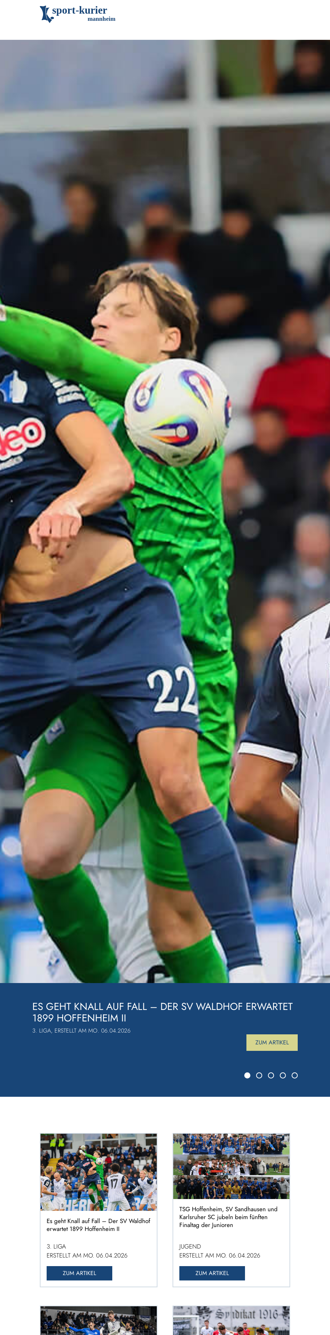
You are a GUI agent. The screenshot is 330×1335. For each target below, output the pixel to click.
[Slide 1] (247, 1075)
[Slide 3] (271, 1075)
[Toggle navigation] (279, 14)
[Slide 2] (259, 1075)
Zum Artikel (272, 1042)
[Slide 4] (283, 1075)
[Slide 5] (295, 1075)
